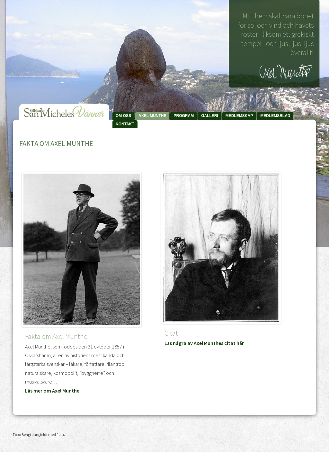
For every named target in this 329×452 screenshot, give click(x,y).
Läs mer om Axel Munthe (52, 390)
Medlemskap (239, 115)
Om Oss (123, 115)
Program (183, 115)
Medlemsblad (275, 115)
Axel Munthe (152, 115)
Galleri (209, 115)
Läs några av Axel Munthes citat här (204, 343)
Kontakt (125, 124)
